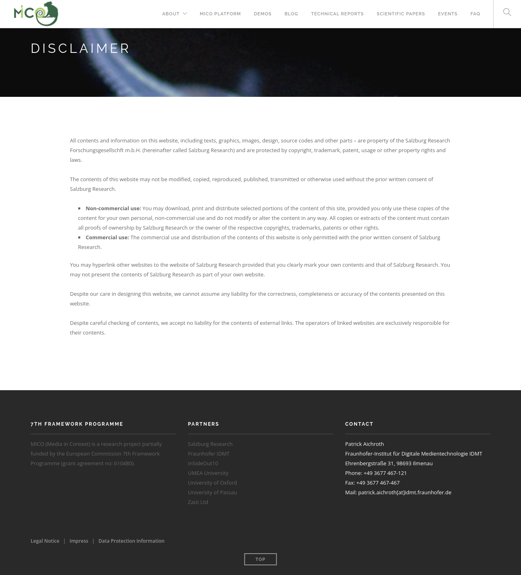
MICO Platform (220, 14)
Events (448, 14)
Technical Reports (337, 14)
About (170, 14)
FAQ (475, 14)
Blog (291, 14)
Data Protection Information (131, 540)
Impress (79, 540)
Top (261, 559)
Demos (263, 14)
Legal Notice (45, 540)
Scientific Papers (401, 14)
